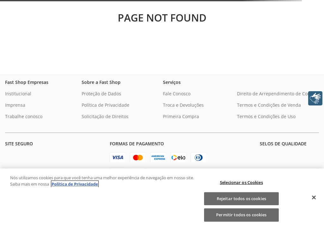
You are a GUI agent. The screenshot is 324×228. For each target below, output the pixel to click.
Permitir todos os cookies (241, 215)
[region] (162, 198)
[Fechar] (314, 198)
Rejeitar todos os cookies (241, 198)
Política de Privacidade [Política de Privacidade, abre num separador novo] (75, 184)
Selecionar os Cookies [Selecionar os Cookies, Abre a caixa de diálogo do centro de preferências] (241, 182)
